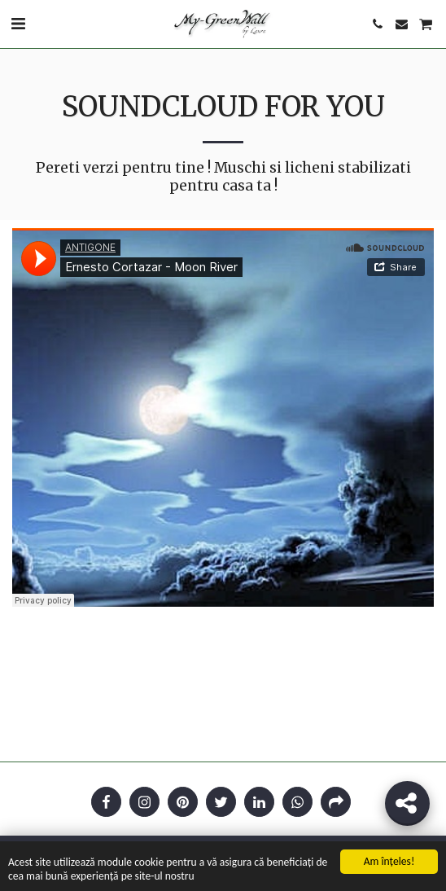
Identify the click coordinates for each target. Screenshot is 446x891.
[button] (18, 23)
